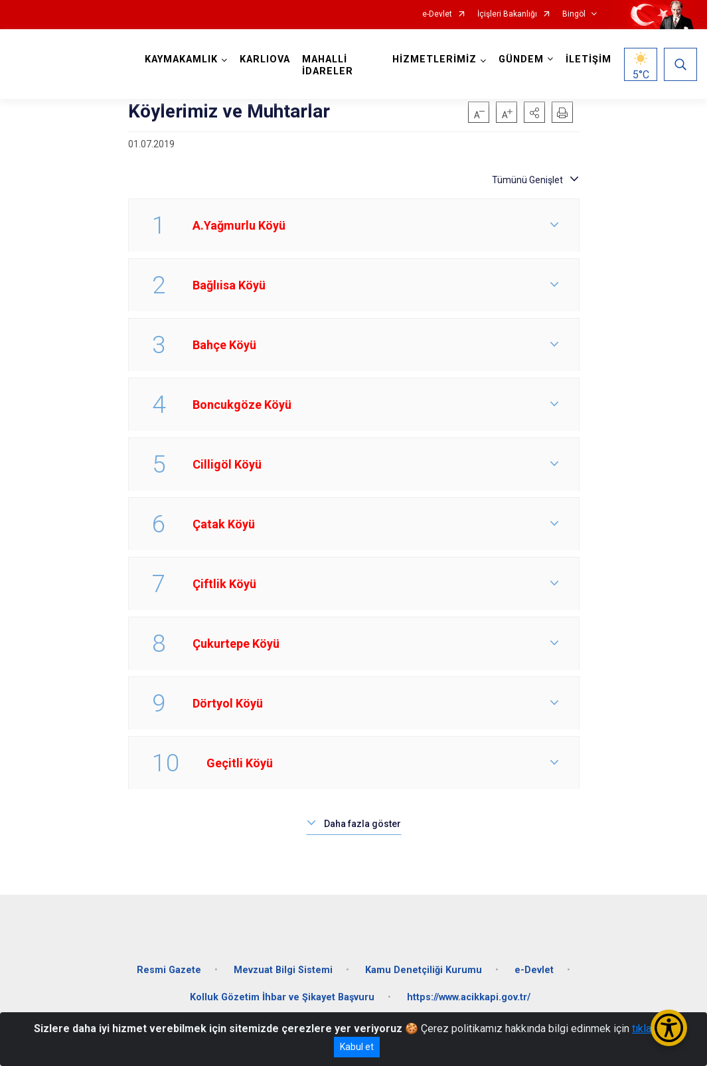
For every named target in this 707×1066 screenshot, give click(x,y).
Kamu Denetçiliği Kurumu (423, 969)
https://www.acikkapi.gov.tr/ (468, 997)
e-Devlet (437, 14)
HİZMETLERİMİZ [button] (434, 59)
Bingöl (574, 14)
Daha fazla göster (362, 823)
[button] (534, 112)
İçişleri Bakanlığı (507, 14)
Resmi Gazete (169, 969)
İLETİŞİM (588, 59)
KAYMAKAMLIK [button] (181, 59)
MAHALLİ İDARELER (327, 65)
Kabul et (357, 1046)
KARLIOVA (265, 59)
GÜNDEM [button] (521, 59)
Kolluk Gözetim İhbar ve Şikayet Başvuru (282, 997)
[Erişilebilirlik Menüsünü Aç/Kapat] (669, 1028)
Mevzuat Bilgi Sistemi (283, 969)
